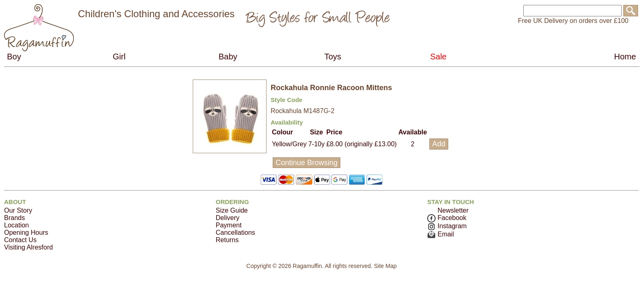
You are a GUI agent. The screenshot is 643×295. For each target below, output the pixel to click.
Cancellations (235, 232)
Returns (227, 239)
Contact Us (20, 239)
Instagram (447, 225)
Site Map (385, 266)
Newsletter (453, 210)
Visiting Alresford (28, 247)
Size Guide (232, 210)
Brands (14, 217)
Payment (229, 225)
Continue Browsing (306, 163)
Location (16, 225)
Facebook (446, 217)
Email (440, 234)
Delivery (227, 217)
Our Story (18, 210)
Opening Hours (26, 232)
